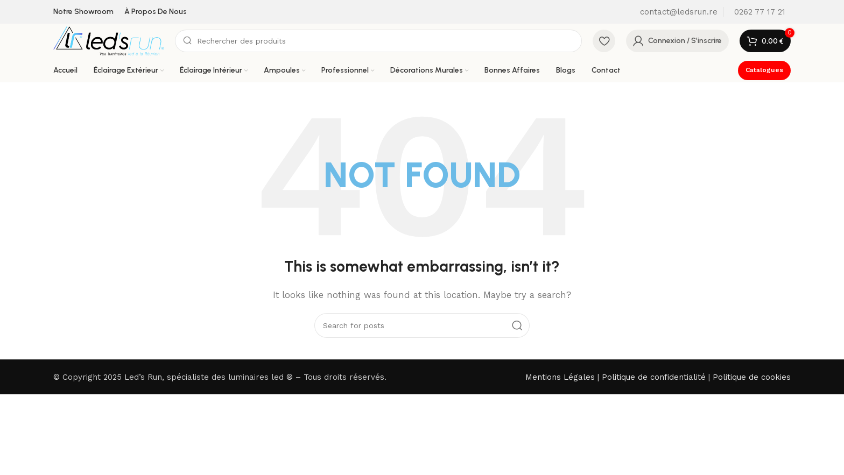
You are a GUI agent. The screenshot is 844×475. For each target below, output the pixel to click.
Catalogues (764, 70)
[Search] (378, 41)
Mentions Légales (560, 377)
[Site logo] (108, 40)
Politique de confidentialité (654, 377)
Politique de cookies (752, 377)
